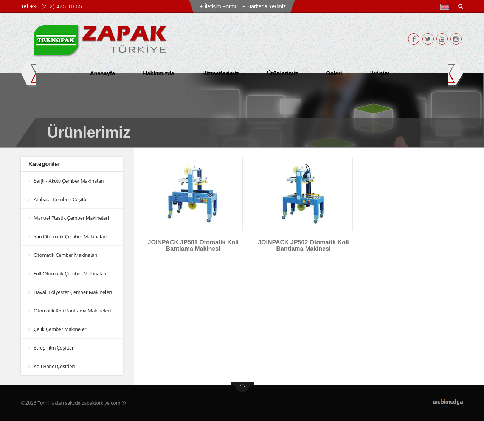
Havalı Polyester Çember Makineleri (73, 292)
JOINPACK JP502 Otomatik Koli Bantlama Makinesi (303, 245)
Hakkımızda (158, 73)
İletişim (380, 73)
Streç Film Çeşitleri (54, 348)
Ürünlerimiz (282, 73)
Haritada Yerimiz (266, 6)
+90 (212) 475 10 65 (56, 6)
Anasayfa (102, 73)
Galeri (334, 73)
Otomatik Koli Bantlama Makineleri (72, 311)
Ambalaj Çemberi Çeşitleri (62, 199)
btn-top (242, 387)
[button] (446, 7)
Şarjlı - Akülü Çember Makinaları (69, 181)
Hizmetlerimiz (220, 73)
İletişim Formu (221, 6)
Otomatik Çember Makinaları (65, 255)
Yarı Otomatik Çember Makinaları (70, 236)
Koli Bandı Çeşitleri (54, 366)
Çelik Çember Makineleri (61, 329)
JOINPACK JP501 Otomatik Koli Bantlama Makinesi (193, 245)
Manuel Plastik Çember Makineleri (71, 218)
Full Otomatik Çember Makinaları (70, 273)
